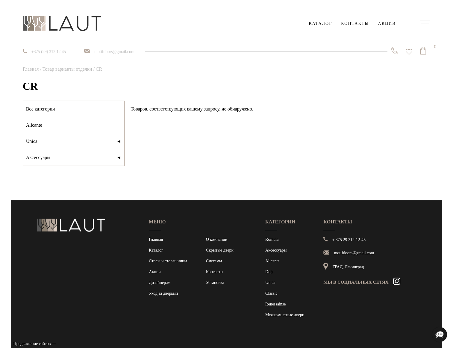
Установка (215, 282)
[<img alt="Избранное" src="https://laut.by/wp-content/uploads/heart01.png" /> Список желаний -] (409, 52)
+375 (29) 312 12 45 (48, 51)
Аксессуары (73, 157)
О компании (216, 239)
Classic (271, 293)
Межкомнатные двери (284, 315)
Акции (387, 23)
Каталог (320, 23)
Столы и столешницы (168, 261)
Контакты (355, 23)
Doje (269, 272)
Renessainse (275, 304)
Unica (73, 141)
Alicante (34, 125)
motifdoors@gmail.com (114, 51)
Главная (31, 69)
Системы (214, 261)
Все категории (40, 108)
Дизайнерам (159, 282)
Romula (271, 239)
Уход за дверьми (163, 293)
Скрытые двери (220, 250)
